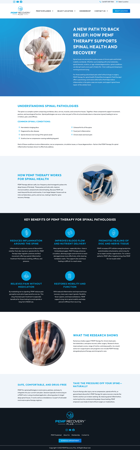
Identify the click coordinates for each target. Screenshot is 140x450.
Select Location (66, 11)
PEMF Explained (44, 11)
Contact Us (101, 11)
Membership (85, 11)
